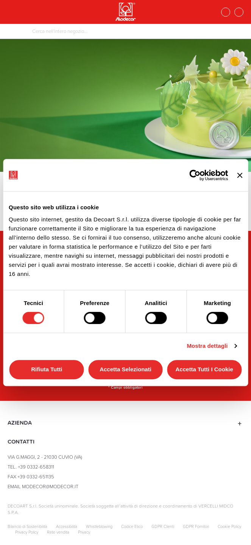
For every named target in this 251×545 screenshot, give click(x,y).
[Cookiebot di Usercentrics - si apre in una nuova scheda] (195, 175)
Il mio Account (238, 12)
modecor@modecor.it (50, 486)
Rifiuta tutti (46, 369)
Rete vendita (58, 532)
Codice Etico (132, 526)
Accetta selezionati (125, 369)
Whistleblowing (99, 526)
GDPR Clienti (162, 526)
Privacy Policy (26, 532)
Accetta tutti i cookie (204, 369)
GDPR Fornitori (196, 526)
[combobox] (125, 31)
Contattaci (225, 12)
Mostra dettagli (207, 346)
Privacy (84, 532)
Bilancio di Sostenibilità (27, 526)
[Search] (15, 31)
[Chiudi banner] (239, 175)
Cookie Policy (229, 526)
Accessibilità (66, 526)
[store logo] (125, 11)
